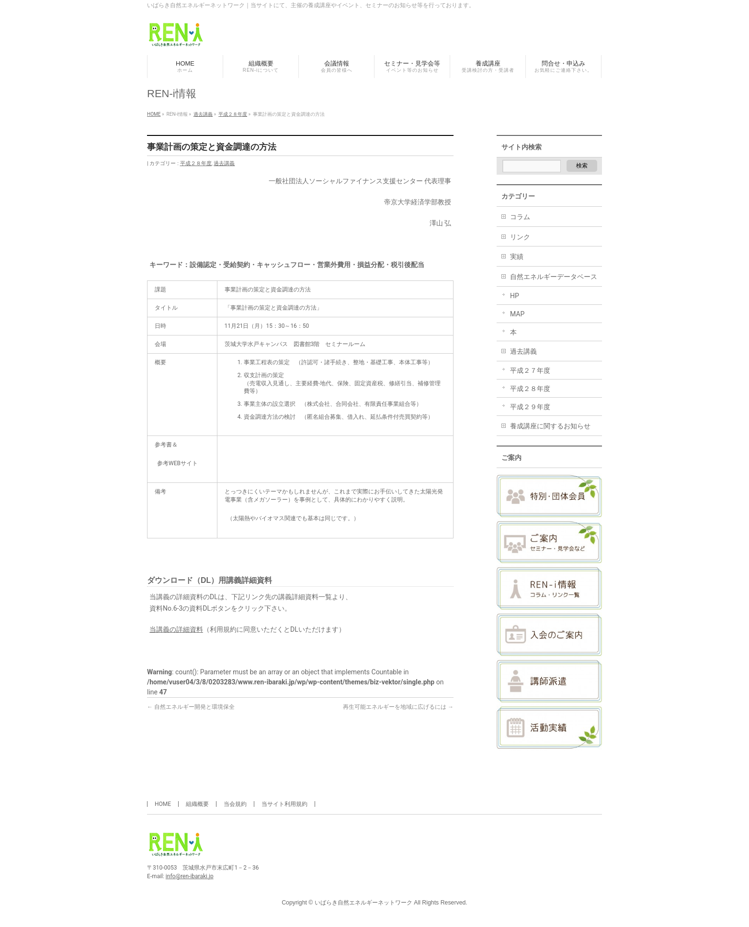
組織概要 (197, 804)
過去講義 (224, 163)
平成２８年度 (196, 163)
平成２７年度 (530, 370)
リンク (520, 237)
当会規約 (235, 804)
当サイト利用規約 (284, 804)
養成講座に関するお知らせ (550, 426)
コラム (520, 217)
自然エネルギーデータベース (553, 276)
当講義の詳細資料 (176, 629)
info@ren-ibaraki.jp (190, 876)
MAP (517, 314)
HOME (163, 804)
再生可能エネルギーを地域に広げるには (398, 707)
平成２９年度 (530, 407)
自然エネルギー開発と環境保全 (191, 707)
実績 (516, 256)
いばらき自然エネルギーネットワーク (363, 902)
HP (514, 296)
